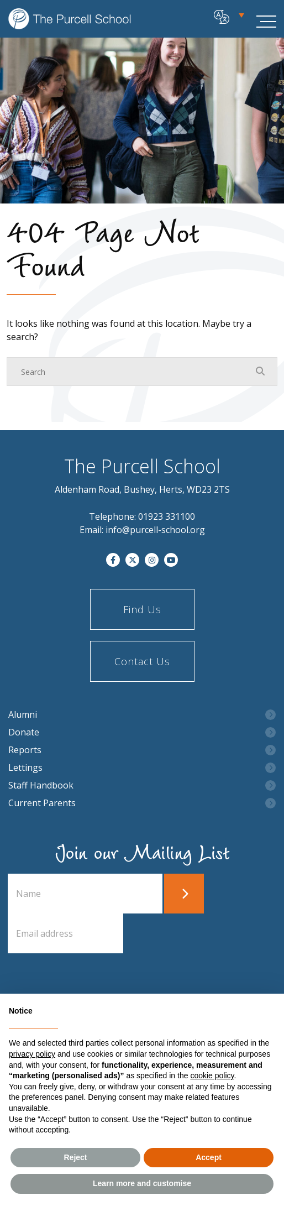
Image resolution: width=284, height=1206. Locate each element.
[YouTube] (171, 560)
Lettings (25, 768)
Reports (24, 750)
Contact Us (142, 661)
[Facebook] (113, 560)
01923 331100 (166, 516)
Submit (184, 893)
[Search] (130, 371)
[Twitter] (132, 560)
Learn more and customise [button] (142, 1183)
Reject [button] (75, 1157)
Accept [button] (209, 1157)
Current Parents (42, 803)
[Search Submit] (260, 371)
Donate (23, 732)
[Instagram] (152, 560)
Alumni (22, 714)
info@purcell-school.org (155, 530)
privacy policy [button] (32, 1054)
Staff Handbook (40, 785)
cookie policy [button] (212, 1075)
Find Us (142, 609)
